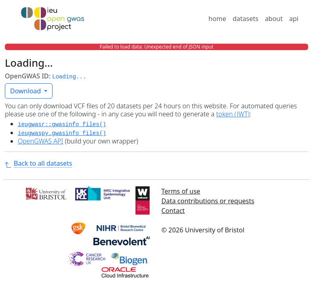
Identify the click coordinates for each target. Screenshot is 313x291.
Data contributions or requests (207, 200)
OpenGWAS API (40, 141)
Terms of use (180, 191)
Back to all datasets (38, 163)
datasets (245, 18)
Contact (173, 210)
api (293, 18)
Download (26, 90)
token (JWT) (233, 114)
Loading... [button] (69, 77)
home (217, 18)
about (274, 18)
